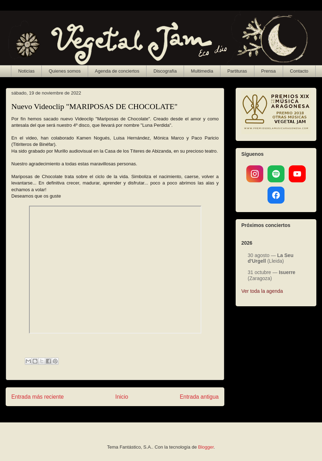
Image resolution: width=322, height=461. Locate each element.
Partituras (237, 71)
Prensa (268, 71)
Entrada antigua (199, 397)
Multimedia (202, 71)
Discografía (165, 71)
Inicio (121, 397)
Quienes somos (65, 71)
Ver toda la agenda (262, 291)
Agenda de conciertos (117, 71)
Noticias (26, 71)
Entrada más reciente (37, 397)
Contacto (299, 71)
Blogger (206, 447)
